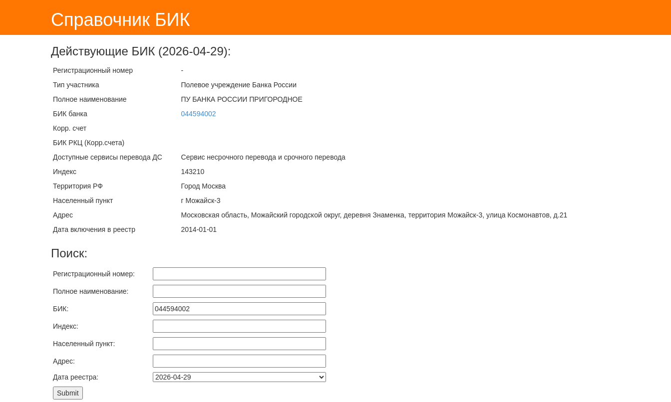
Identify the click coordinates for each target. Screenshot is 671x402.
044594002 (198, 114)
